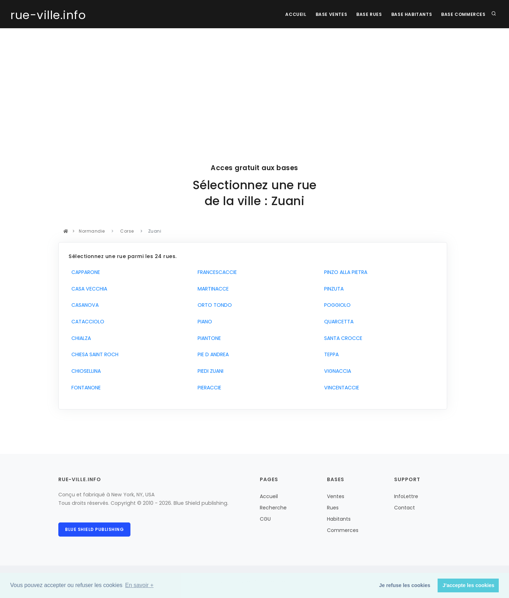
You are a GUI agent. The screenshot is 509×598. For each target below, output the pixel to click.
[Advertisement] (254, 81)
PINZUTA (332, 288)
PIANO (203, 321)
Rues (333, 507)
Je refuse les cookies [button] (405, 585)
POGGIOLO (336, 305)
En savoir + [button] (139, 585)
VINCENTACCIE (340, 387)
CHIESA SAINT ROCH (93, 354)
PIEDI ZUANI (209, 371)
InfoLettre (406, 496)
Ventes (335, 496)
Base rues (366, 14)
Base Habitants (409, 14)
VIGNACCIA (336, 371)
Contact (404, 507)
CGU (265, 518)
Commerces (342, 530)
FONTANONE (85, 387)
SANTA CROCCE (341, 338)
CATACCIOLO (86, 321)
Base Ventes (327, 14)
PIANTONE (208, 338)
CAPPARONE (84, 272)
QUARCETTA (337, 321)
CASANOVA (84, 305)
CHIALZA (80, 338)
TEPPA (330, 354)
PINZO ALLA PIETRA (344, 272)
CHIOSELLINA (85, 371)
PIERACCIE (208, 387)
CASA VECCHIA (88, 288)
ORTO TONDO (213, 305)
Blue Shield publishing (94, 529)
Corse (127, 231)
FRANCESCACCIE (216, 272)
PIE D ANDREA (212, 354)
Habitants (339, 518)
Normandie (92, 231)
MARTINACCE (212, 288)
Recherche (273, 507)
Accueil (289, 14)
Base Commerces (463, 14)
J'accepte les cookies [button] (469, 585)
